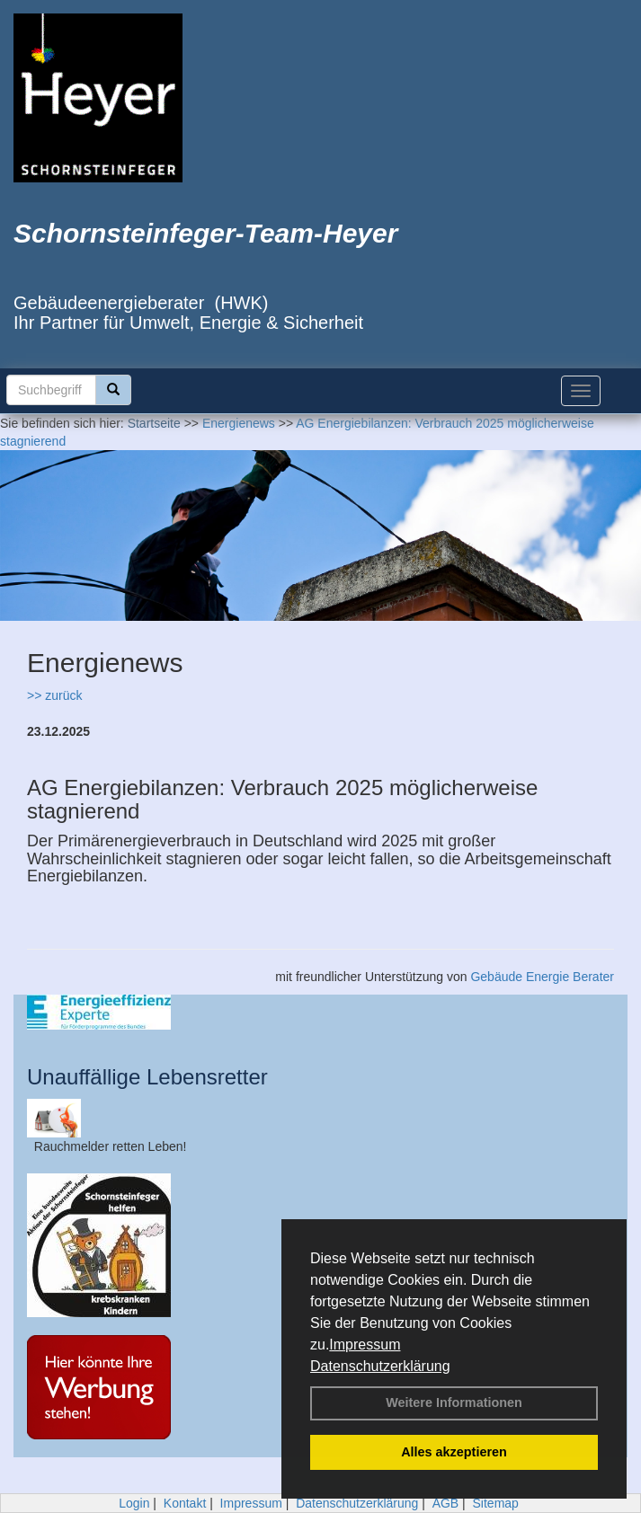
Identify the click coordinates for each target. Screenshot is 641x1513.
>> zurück (54, 695)
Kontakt (185, 1503)
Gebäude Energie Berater (542, 976)
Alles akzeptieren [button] (454, 1452)
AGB (445, 1503)
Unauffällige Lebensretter (147, 1077)
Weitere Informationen (454, 1402)
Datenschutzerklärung (380, 1366)
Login (134, 1503)
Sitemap (496, 1503)
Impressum (364, 1344)
